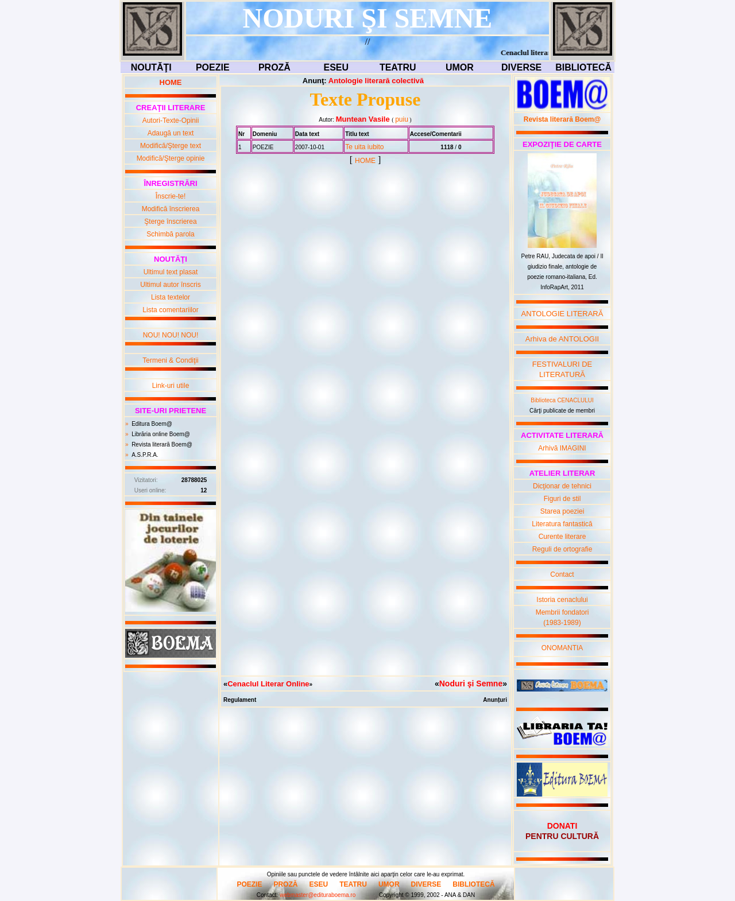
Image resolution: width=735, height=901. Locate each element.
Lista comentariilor (170, 310)
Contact (562, 574)
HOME (365, 161)
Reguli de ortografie (562, 549)
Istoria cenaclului (561, 600)
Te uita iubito (364, 147)
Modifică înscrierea (171, 209)
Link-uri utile (170, 386)
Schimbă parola (170, 234)
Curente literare (562, 537)
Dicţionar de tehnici (562, 486)
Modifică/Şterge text (170, 146)
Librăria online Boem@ (160, 434)
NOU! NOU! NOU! (171, 335)
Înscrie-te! (171, 196)
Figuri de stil (562, 499)
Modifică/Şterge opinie (171, 158)
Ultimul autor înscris (170, 285)
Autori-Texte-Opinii (170, 120)
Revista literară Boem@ (161, 444)
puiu (401, 119)
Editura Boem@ (151, 424)
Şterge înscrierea (170, 222)
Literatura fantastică (562, 524)
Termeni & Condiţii (170, 360)
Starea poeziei (562, 511)
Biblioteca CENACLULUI (562, 400)
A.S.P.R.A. (144, 455)
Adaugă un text (171, 133)
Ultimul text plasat (171, 272)
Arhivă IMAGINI (562, 448)
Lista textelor (170, 297)
